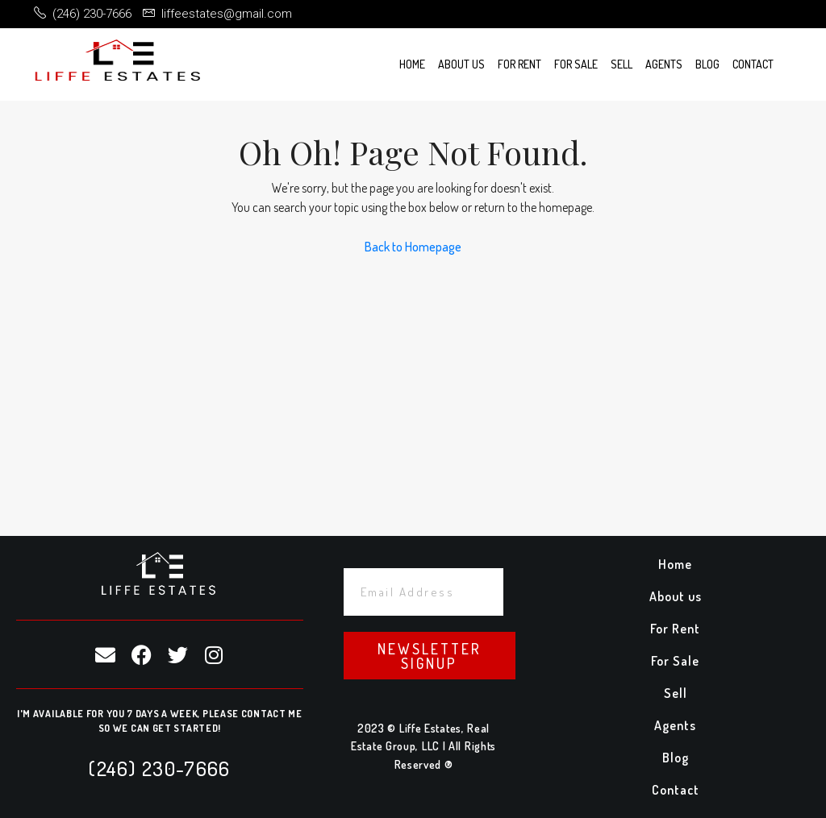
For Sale (576, 64)
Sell (621, 64)
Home (412, 64)
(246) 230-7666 (159, 768)
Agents (663, 64)
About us (461, 64)
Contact (753, 64)
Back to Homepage (413, 247)
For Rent (519, 64)
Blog (707, 64)
